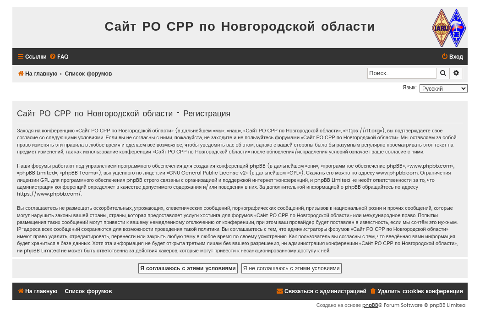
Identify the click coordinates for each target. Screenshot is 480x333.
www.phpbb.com (397, 172)
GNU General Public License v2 (207, 172)
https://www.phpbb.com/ (49, 194)
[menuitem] (58, 57)
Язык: (410, 87)
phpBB (370, 305)
